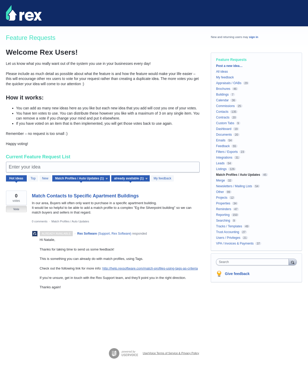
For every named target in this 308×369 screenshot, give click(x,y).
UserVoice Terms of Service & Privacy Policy (171, 353)
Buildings (222, 94)
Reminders (223, 209)
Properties (223, 203)
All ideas (222, 71)
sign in (253, 37)
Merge (220, 180)
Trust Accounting (227, 232)
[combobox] (254, 262)
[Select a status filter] (130, 178)
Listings (221, 169)
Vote (16, 209)
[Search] (293, 262)
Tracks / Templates (229, 226)
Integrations (224, 157)
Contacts (222, 112)
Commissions (225, 106)
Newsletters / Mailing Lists (234, 186)
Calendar (222, 100)
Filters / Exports (227, 152)
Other (220, 192)
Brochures (223, 89)
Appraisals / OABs (228, 83)
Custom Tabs (225, 123)
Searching (223, 220)
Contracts (222, 117)
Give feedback (237, 274)
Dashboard (223, 129)
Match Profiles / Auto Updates (70, 221)
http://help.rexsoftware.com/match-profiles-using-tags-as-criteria (150, 268)
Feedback (223, 146)
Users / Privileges (228, 238)
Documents (224, 134)
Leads (220, 163)
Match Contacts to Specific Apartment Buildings (85, 195)
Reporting (223, 215)
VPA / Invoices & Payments (235, 243)
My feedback (162, 178)
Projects (221, 197)
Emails (220, 140)
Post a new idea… (229, 66)
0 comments (40, 221)
